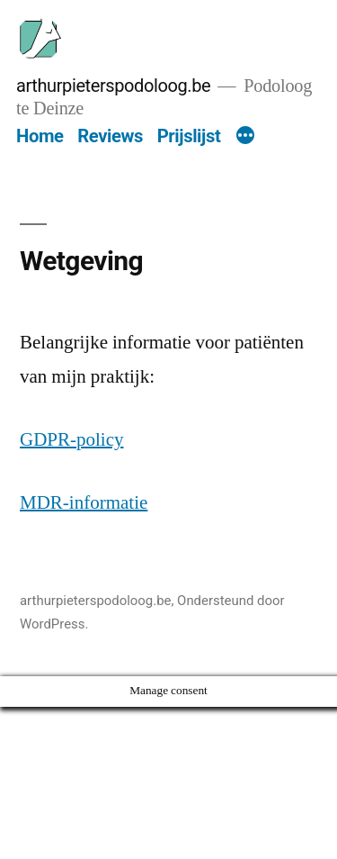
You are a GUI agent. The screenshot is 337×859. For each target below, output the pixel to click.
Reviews (110, 136)
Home (40, 136)
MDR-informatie (83, 503)
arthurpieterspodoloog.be (113, 85)
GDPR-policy (72, 440)
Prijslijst (189, 136)
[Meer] (245, 137)
